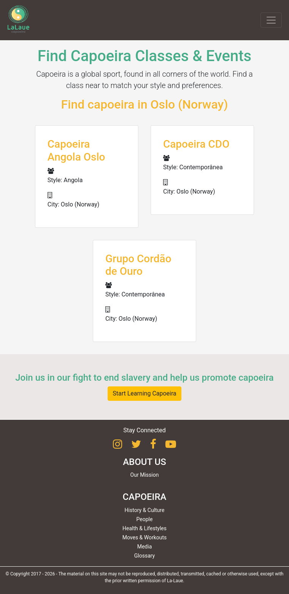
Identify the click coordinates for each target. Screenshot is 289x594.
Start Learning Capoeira (144, 393)
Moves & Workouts (144, 537)
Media (144, 547)
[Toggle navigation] (271, 20)
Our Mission (144, 475)
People (145, 519)
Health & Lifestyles (144, 528)
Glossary (144, 556)
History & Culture (145, 510)
